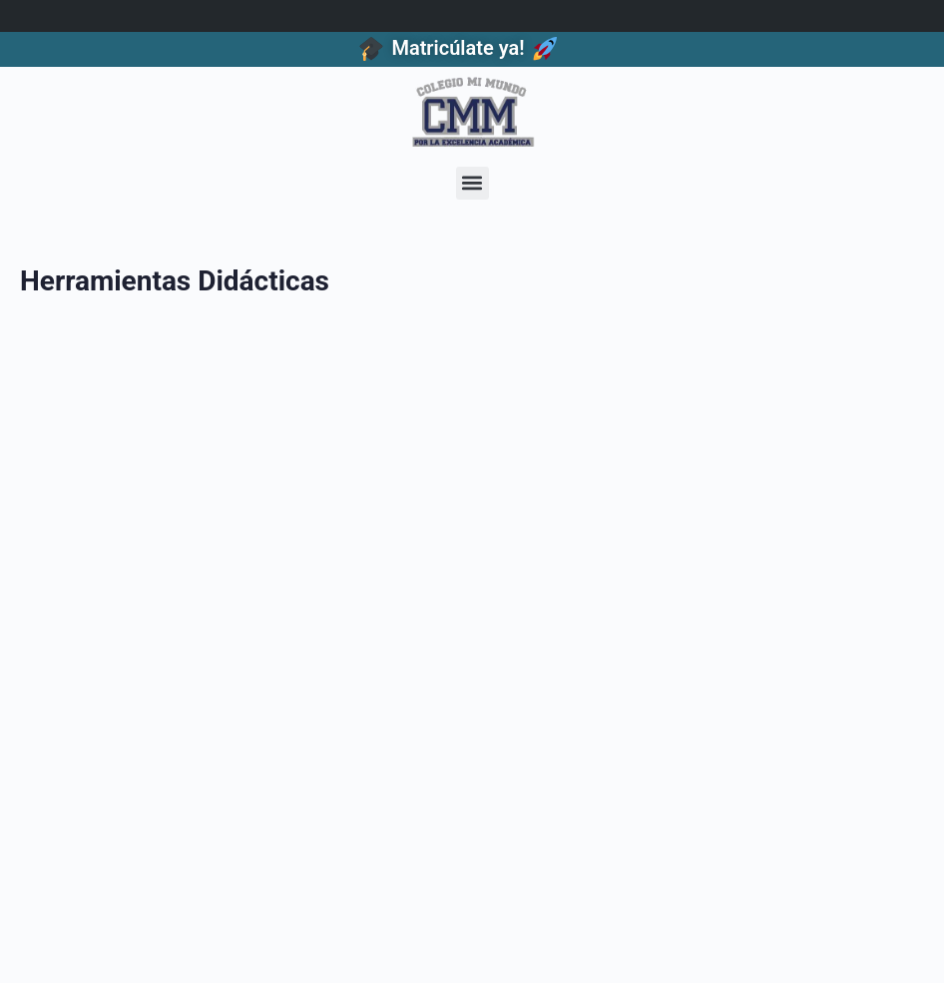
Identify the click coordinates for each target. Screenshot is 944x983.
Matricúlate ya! (457, 48)
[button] (472, 183)
